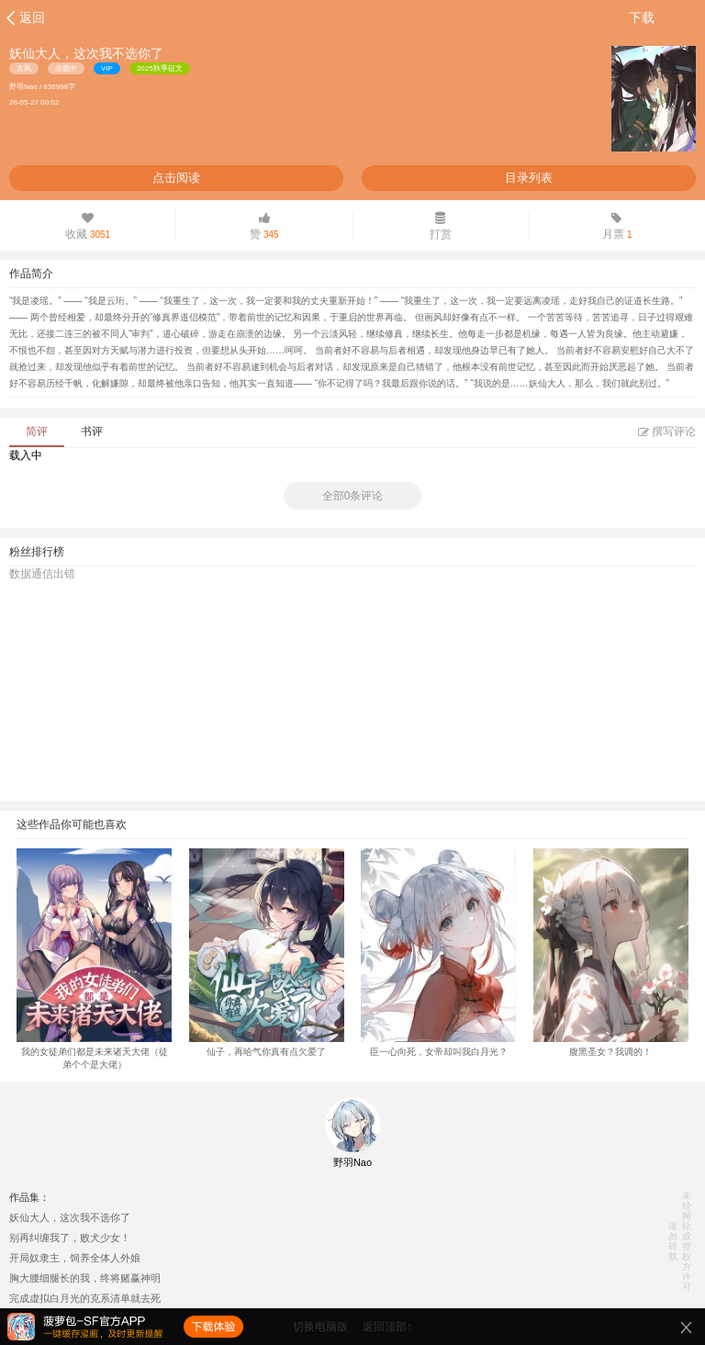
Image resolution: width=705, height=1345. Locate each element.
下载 (642, 17)
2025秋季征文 (160, 68)
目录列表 (529, 178)
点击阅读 (176, 178)
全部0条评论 (353, 495)
